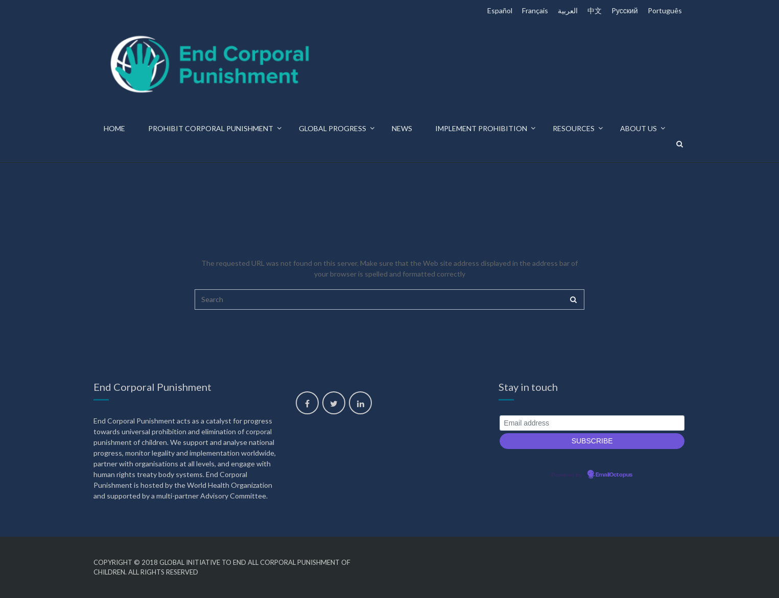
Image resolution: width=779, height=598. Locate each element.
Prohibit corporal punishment (210, 128)
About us (638, 128)
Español (499, 10)
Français (535, 10)
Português (665, 10)
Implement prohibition (481, 128)
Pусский (624, 10)
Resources (574, 128)
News (402, 128)
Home (114, 128)
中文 (594, 10)
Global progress (332, 128)
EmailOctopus (614, 475)
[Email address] (592, 423)
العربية (568, 10)
